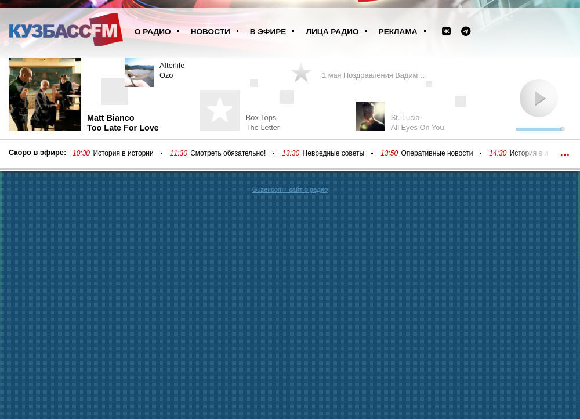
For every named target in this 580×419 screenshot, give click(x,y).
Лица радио (332, 31)
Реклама (398, 31)
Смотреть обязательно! (228, 153)
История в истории (123, 153)
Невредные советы (334, 153)
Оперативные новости (437, 153)
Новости (210, 31)
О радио (153, 31)
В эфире (268, 31)
